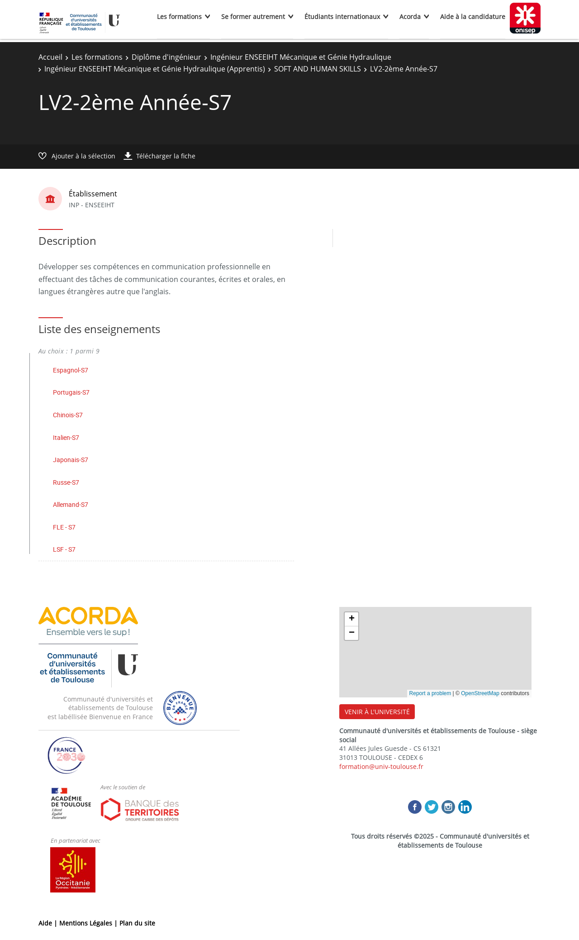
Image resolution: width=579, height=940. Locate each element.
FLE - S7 (64, 527)
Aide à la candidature (472, 16)
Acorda (410, 16)
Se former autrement (253, 16)
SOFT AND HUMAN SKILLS (317, 69)
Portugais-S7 (71, 392)
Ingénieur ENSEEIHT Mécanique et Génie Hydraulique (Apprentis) (154, 69)
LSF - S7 (64, 549)
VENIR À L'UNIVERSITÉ (377, 711)
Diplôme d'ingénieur (166, 57)
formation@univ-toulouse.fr (381, 766)
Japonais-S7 (70, 459)
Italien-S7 (66, 437)
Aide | (48, 923)
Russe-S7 (66, 482)
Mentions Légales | (89, 923)
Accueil (50, 57)
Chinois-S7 (68, 414)
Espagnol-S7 (70, 370)
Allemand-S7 (70, 504)
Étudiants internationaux (342, 16)
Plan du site (137, 923)
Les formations (179, 16)
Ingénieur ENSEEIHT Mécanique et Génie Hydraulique (300, 57)
